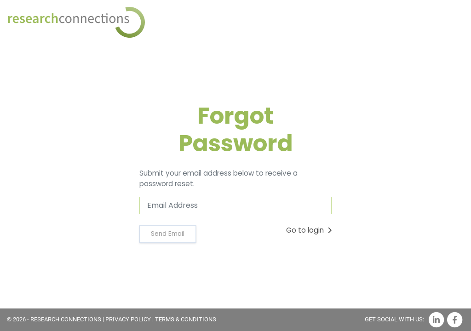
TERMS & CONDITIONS (185, 319)
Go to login (309, 230)
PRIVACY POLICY (128, 319)
